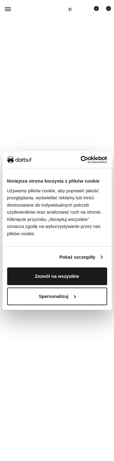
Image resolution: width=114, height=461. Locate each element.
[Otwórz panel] (68, 9)
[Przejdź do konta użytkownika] (80, 9)
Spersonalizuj (57, 296)
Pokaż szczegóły (77, 257)
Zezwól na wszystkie (57, 276)
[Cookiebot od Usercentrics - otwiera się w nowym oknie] (81, 160)
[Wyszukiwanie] (68, 9)
